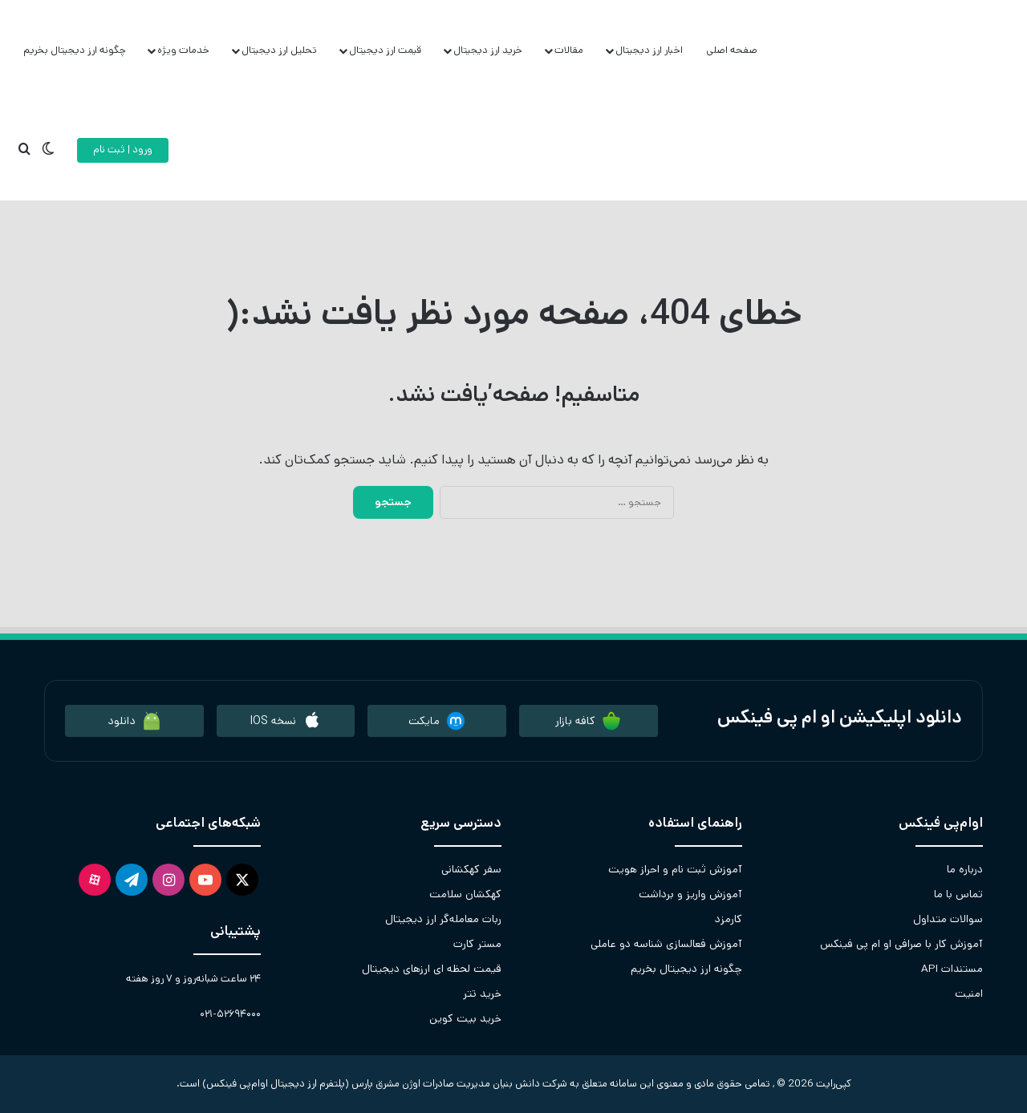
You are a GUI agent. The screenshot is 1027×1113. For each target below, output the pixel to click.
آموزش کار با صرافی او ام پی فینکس (901, 944)
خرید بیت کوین (465, 1018)
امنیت (969, 994)
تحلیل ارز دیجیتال (279, 50)
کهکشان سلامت (465, 894)
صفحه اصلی (731, 50)
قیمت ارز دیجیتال (385, 50)
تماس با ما (958, 894)
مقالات (568, 50)
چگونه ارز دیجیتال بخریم (74, 50)
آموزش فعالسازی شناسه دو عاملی (666, 944)
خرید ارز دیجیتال (487, 50)
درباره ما (965, 869)
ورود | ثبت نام (122, 149)
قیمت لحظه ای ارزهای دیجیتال (431, 969)
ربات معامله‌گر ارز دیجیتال (443, 919)
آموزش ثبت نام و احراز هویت (675, 869)
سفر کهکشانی (471, 869)
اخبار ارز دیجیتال (649, 50)
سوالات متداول (948, 919)
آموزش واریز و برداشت (690, 894)
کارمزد (728, 919)
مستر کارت (477, 944)
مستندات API (952, 969)
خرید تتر (482, 994)
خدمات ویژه (183, 50)
